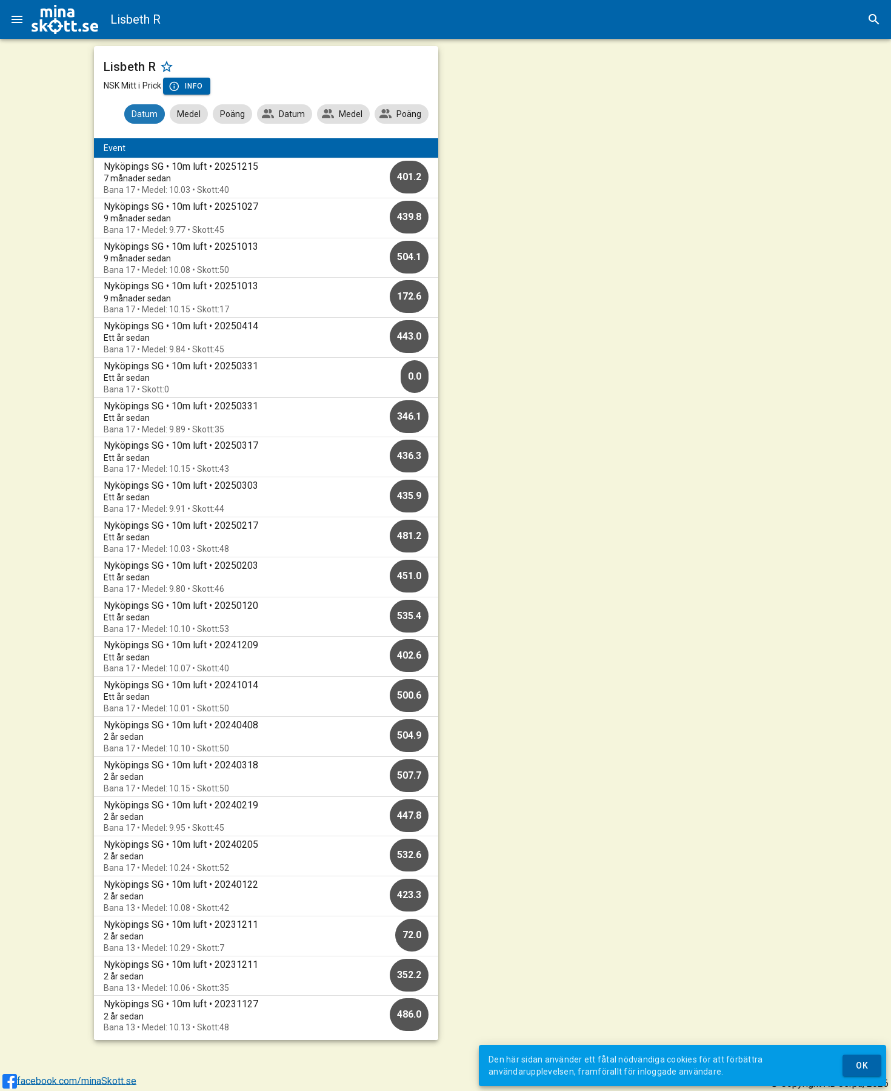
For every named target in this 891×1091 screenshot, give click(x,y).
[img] (65, 19)
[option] (266, 178)
